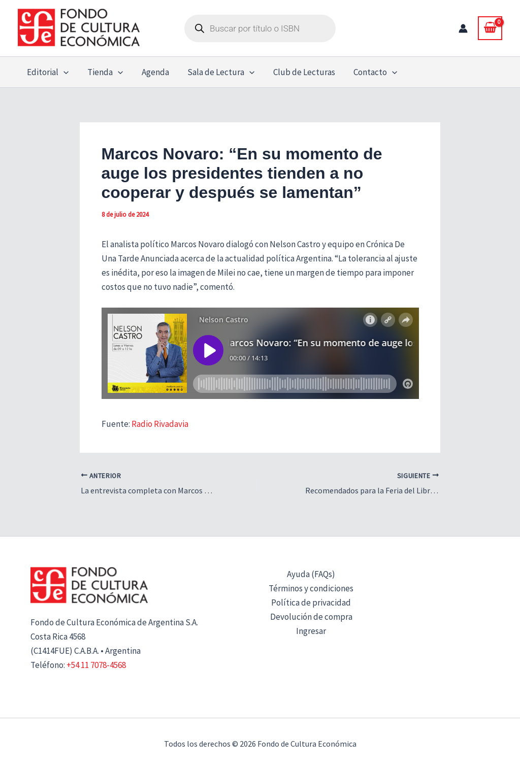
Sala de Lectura (216, 72)
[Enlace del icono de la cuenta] (463, 28)
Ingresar (311, 631)
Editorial (47, 72)
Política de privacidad (311, 602)
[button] (63, 72)
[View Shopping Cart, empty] (490, 28)
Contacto (369, 72)
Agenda (152, 72)
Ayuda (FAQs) (311, 574)
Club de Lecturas (299, 72)
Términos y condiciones (311, 588)
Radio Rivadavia (159, 423)
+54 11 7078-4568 (96, 665)
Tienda (103, 72)
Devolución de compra (311, 616)
